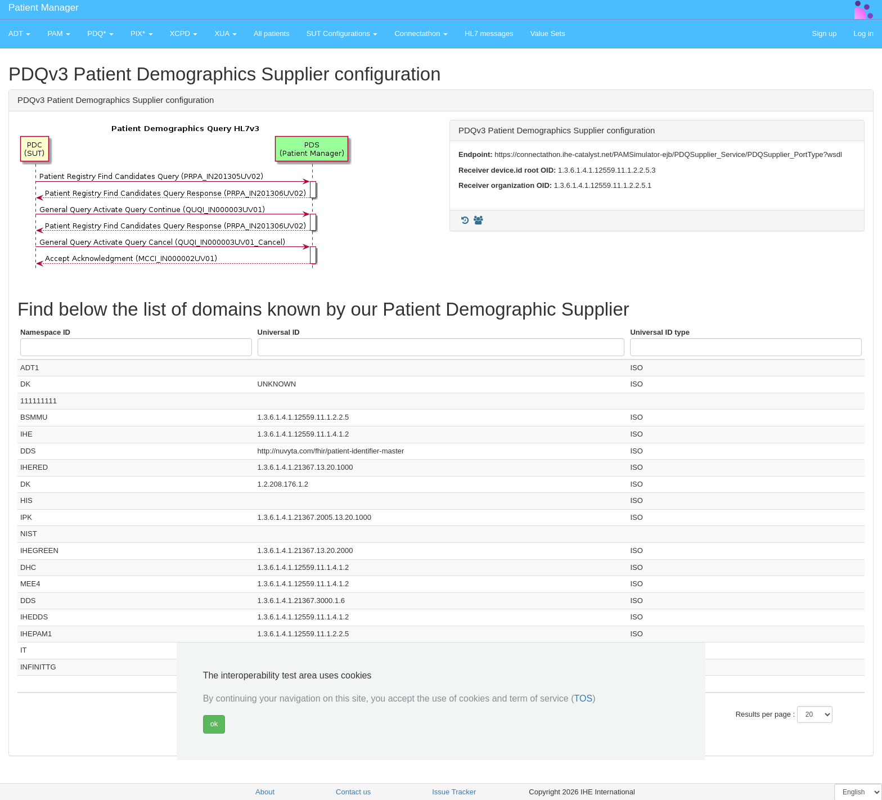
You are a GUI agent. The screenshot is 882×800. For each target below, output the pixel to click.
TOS (583, 698)
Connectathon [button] (421, 33)
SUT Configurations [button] (342, 33)
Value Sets (547, 33)
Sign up (824, 33)
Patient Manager (43, 7)
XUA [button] (225, 33)
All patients (272, 33)
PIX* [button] (141, 33)
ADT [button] (19, 33)
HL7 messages (489, 33)
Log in (864, 33)
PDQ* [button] (100, 33)
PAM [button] (58, 33)
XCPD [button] (184, 33)
